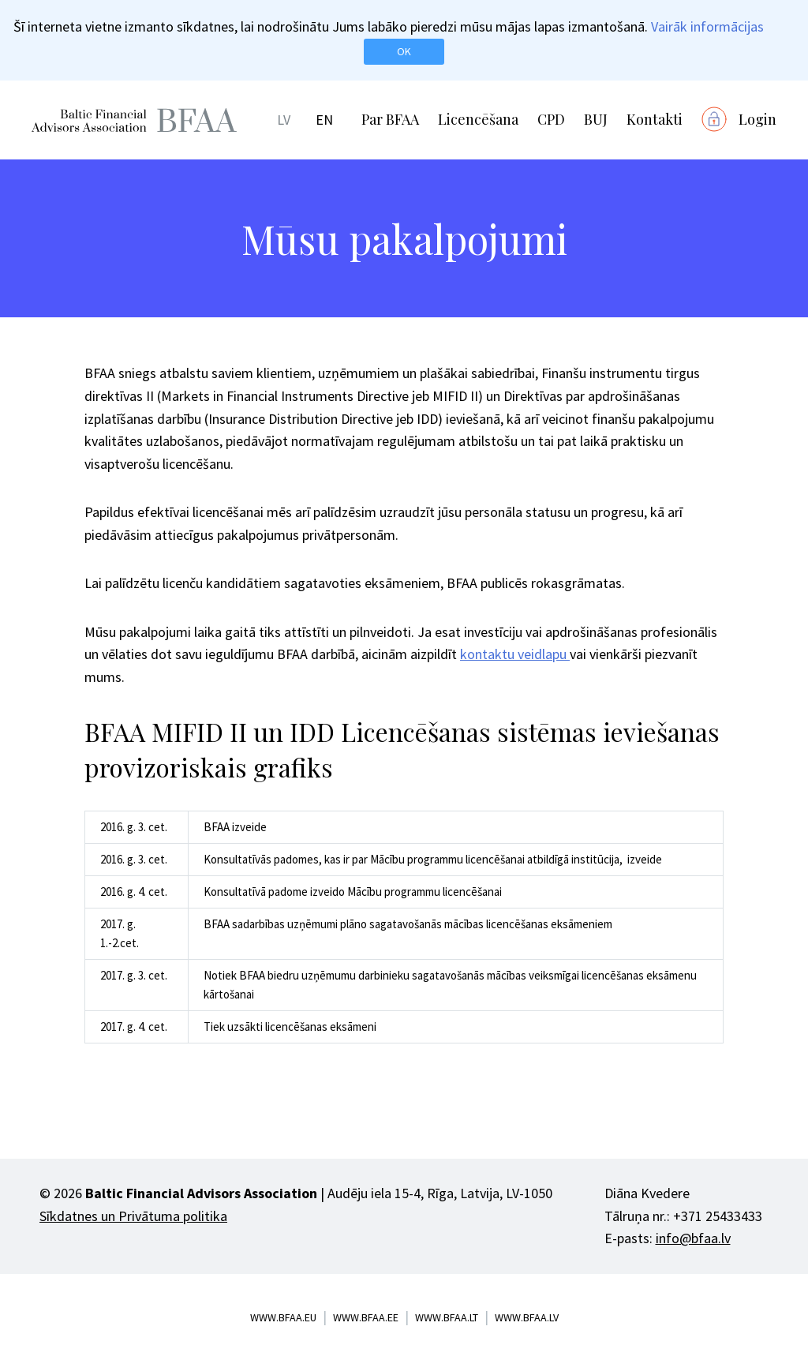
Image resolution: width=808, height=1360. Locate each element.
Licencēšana (478, 119)
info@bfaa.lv (693, 1238)
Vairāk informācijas (707, 26)
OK (404, 51)
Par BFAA (390, 119)
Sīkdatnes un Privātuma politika (133, 1216)
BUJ (596, 119)
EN (324, 120)
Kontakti (655, 119)
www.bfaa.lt (446, 1317)
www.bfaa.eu (283, 1317)
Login (757, 119)
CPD (551, 119)
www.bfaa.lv (527, 1317)
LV (283, 120)
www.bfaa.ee (365, 1317)
